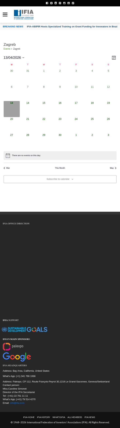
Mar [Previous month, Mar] (7, 168)
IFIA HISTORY (43, 417)
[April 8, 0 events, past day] (44, 93)
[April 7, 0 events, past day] (28, 93)
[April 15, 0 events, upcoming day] (44, 109)
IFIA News (90, 417)
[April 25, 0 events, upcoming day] (92, 125)
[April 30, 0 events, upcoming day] (60, 141)
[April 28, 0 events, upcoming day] (28, 141)
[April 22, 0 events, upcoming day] (44, 125)
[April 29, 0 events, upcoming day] (44, 141)
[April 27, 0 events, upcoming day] (12, 141)
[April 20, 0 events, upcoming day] (12, 125)
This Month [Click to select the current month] (60, 168)
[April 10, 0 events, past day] (76, 93)
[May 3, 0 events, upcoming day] (108, 141)
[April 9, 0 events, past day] (60, 93)
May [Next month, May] (113, 168)
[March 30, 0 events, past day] (12, 77)
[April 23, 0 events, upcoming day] (60, 125)
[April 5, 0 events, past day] (108, 77)
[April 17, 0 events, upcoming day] (76, 109)
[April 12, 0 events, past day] (108, 93)
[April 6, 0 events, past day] (12, 93)
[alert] (60, 155)
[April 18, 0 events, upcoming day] (92, 109)
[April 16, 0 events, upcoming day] (60, 109)
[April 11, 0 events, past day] (92, 93)
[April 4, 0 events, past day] (92, 77)
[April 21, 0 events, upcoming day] (28, 125)
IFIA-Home (29, 417)
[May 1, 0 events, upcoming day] (76, 141)
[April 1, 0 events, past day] (44, 77)
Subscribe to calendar (58, 179)
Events (7, 49)
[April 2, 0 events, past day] (60, 77)
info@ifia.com (17, 403)
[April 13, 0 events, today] (12, 109)
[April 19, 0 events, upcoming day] (108, 109)
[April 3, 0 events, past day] (76, 77)
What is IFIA (58, 417)
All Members (75, 417)
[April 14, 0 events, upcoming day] (28, 109)
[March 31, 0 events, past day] (28, 77)
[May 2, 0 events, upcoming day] (92, 141)
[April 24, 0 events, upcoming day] (76, 125)
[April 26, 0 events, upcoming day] (108, 125)
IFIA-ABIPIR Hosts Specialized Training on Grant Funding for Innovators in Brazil (72, 26)
